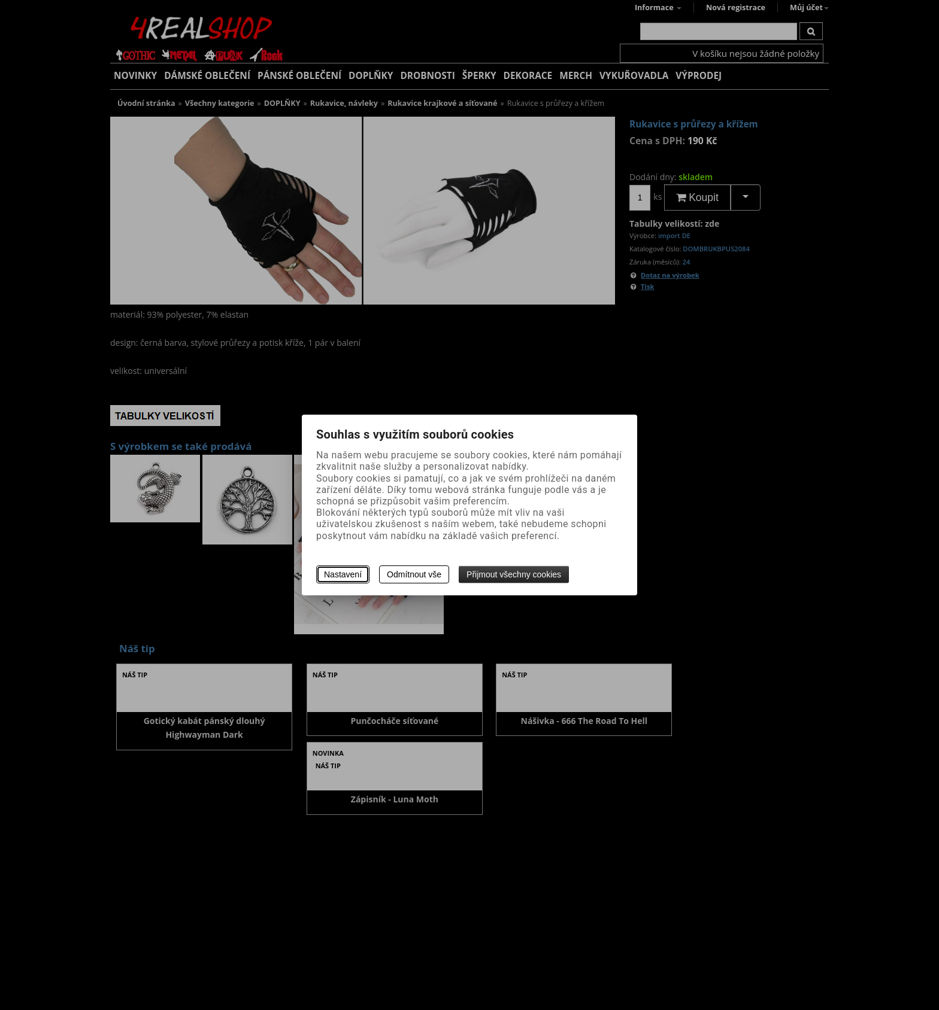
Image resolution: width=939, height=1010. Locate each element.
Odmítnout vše (414, 574)
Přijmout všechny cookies (514, 574)
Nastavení (343, 574)
